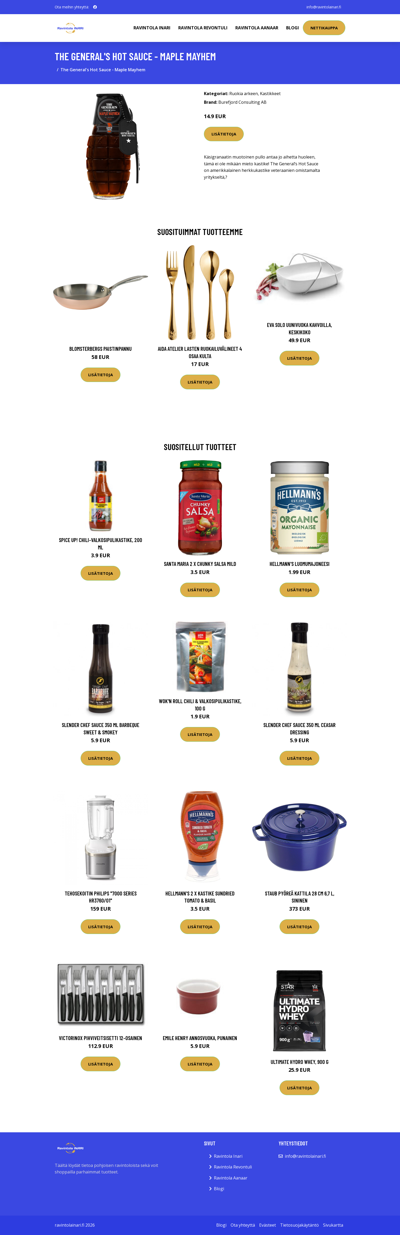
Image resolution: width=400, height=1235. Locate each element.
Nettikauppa (324, 27)
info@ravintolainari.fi (324, 6)
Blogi (292, 28)
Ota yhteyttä (243, 1225)
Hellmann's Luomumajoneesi (300, 563)
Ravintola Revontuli (202, 28)
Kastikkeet (270, 93)
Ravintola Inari (152, 28)
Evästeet (267, 1225)
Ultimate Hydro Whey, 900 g (300, 1061)
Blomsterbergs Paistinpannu (100, 348)
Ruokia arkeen (243, 93)
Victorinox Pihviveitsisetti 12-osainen (100, 1038)
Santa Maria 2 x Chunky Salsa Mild (200, 563)
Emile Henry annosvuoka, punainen (200, 1038)
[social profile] (95, 7)
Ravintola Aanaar (256, 28)
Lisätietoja (224, 133)
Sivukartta (333, 1225)
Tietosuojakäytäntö (299, 1225)
